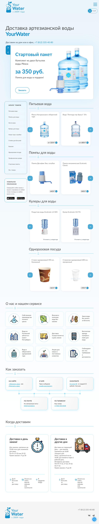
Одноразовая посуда (15, 152)
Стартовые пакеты (14, 164)
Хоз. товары (12, 170)
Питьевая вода (13, 111)
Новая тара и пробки (15, 134)
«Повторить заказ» (14, 386)
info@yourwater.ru (29, 406)
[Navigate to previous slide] (8, 52)
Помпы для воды (14, 117)
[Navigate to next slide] (8, 47)
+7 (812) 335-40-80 (44, 42)
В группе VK (73, 384)
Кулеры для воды (14, 129)
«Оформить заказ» (14, 384)
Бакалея (11, 146)
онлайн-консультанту (45, 386)
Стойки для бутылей (15, 140)
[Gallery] (51, 72)
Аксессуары (12, 123)
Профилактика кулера (15, 158)
